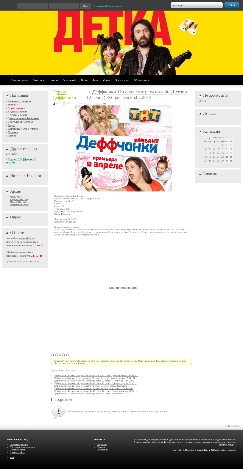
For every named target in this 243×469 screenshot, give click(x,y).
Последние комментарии (22, 447)
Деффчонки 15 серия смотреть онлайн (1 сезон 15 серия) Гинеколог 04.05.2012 (94, 393)
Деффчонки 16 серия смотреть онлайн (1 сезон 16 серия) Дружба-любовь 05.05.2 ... (96, 375)
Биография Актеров (20, 121)
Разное (12, 135)
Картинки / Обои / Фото (23, 128)
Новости (54, 80)
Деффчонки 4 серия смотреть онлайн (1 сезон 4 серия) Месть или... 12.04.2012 (93, 388)
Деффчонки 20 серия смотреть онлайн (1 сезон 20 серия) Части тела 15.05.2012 (94, 380)
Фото (95, 80)
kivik (58, 103)
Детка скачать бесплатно (23, 118)
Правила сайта (17, 452)
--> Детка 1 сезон (16, 111)
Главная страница (19, 80)
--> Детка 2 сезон (16, 114)
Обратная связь (141, 80)
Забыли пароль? (115, 6)
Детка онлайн (69, 80)
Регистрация (39, 80)
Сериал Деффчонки (64, 94)
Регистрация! (99, 6)
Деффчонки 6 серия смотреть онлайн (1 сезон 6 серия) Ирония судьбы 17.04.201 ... (95, 378)
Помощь (101, 447)
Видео (84, 80)
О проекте (102, 444)
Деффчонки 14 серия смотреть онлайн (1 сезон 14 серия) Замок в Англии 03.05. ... (95, 391)
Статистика (102, 449)
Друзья (202, 100)
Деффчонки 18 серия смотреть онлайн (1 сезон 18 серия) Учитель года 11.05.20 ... (95, 383)
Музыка (107, 80)
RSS (12, 457)
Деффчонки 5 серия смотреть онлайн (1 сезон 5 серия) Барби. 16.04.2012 (91, 385)
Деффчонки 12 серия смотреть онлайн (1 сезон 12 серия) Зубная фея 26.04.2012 (136, 94)
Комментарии (122, 80)
